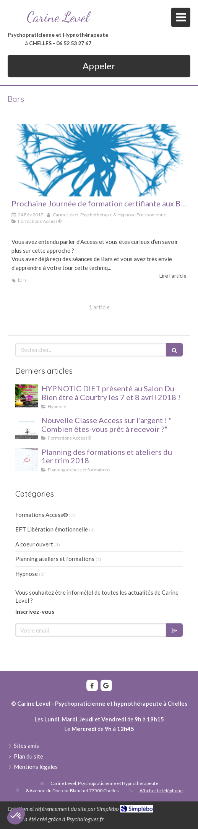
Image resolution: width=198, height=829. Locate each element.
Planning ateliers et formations (54, 558)
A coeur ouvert (34, 544)
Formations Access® (41, 514)
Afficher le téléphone (161, 790)
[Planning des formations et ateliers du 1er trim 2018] (26, 459)
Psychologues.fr (85, 819)
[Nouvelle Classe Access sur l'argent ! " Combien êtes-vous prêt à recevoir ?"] (26, 427)
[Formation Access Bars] (99, 160)
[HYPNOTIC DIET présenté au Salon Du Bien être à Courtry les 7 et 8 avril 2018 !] (26, 395)
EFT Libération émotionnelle (51, 529)
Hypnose (26, 573)
